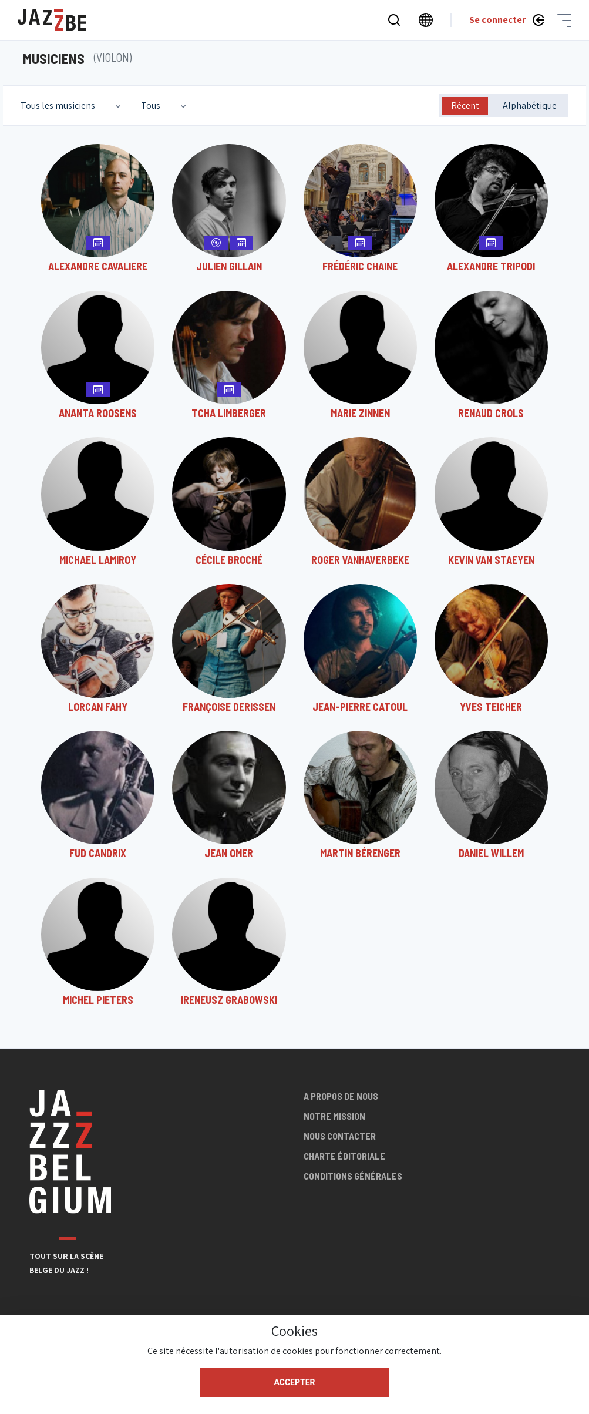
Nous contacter (340, 1135)
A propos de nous (341, 1095)
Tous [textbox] (150, 105)
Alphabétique (530, 105)
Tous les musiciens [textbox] (58, 105)
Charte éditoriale (344, 1155)
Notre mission (334, 1115)
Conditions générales (353, 1175)
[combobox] (72, 105)
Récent (465, 105)
